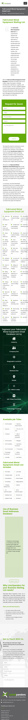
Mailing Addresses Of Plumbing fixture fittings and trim (6, 275)
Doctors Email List (5, 670)
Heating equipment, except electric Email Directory (6, 285)
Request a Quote (14, 537)
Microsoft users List (5, 710)
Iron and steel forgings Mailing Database (15, 260)
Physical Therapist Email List (7, 671)
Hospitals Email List (5, 673)
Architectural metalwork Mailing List (15, 218)
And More (25, 317)
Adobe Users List (4, 705)
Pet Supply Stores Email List (7, 686)
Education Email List (5, 695)
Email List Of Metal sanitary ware (6, 266)
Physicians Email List (5, 666)
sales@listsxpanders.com (8, 658)
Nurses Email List (4, 676)
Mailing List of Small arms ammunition (15, 319)
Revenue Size (14, 371)
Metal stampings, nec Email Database (14, 293)
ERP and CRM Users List (6, 703)
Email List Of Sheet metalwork (6, 319)
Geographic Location (14, 361)
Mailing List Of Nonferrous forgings (14, 266)
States (14, 380)
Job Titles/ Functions (14, 399)
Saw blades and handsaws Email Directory (5, 252)
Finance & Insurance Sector (7, 690)
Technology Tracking (14, 409)
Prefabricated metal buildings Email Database (15, 226)
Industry (14, 342)
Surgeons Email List (5, 675)
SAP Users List (4, 706)
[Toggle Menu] (25, 3)
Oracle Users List (4, 713)
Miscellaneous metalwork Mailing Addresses (15, 234)
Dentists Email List (5, 668)
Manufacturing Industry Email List (8, 693)
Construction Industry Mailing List (8, 684)
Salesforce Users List (5, 708)
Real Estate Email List (5, 688)
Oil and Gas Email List (5, 691)
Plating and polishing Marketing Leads (15, 302)
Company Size (14, 351)
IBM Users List (4, 711)
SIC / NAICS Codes (14, 389)
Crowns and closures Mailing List (14, 283)
